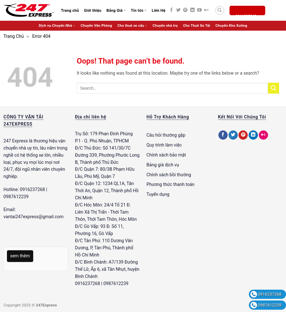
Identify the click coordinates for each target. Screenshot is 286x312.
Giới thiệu (92, 10)
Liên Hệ (158, 10)
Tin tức (139, 10)
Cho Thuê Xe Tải (196, 26)
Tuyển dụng (157, 194)
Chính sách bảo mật (166, 155)
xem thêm (20, 256)
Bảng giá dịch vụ (162, 165)
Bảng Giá (116, 10)
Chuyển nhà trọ (165, 26)
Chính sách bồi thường (168, 174)
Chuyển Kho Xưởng (231, 26)
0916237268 (269, 294)
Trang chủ (70, 10)
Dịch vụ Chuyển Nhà (57, 26)
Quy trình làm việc (164, 145)
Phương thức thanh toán (170, 184)
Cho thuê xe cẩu (132, 26)
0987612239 (269, 305)
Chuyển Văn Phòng (96, 26)
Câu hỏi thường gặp (165, 135)
